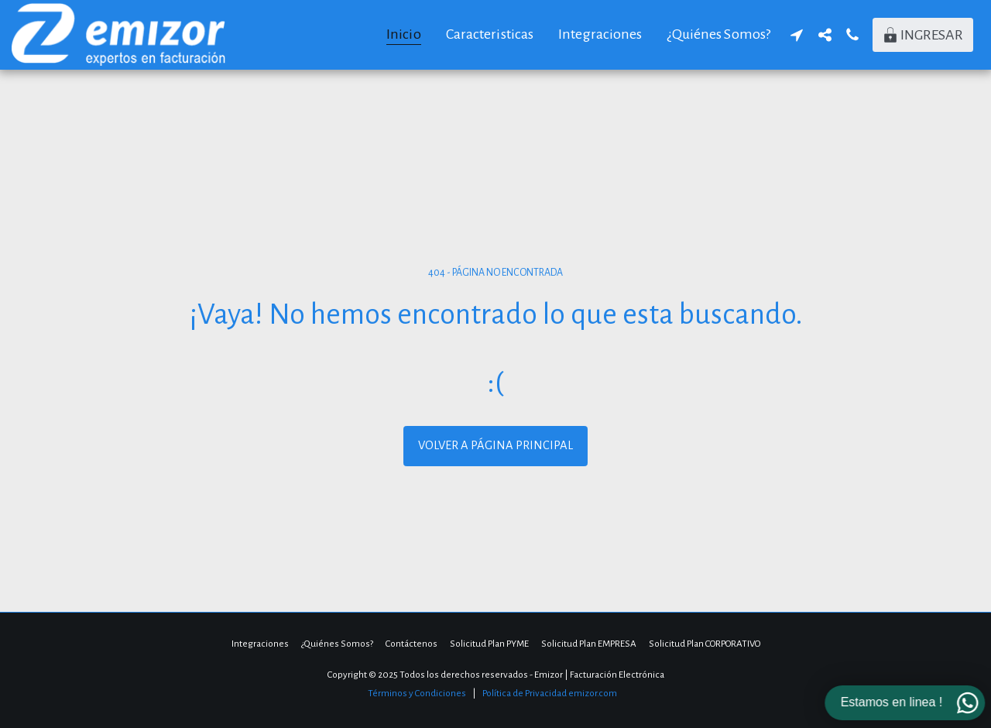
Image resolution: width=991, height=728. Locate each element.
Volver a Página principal (495, 445)
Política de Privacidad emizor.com (549, 693)
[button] (797, 35)
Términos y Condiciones (417, 693)
